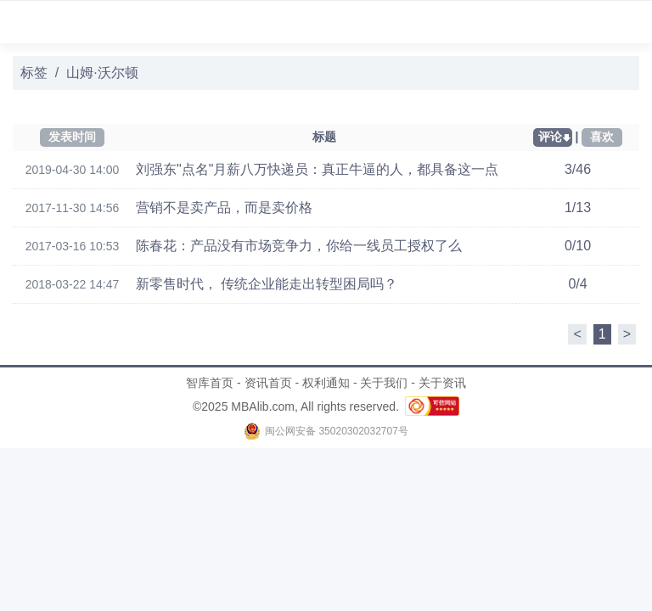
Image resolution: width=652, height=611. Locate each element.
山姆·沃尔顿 (102, 72)
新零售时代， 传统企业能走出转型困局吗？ (266, 284)
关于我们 (384, 383)
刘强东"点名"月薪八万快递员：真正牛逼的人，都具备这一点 (317, 169)
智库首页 (209, 383)
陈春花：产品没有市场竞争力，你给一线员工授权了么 (299, 245)
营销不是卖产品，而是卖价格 (224, 207)
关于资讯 (442, 383)
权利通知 (326, 383)
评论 (550, 136)
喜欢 (602, 136)
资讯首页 (268, 383)
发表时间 (72, 136)
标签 (34, 72)
